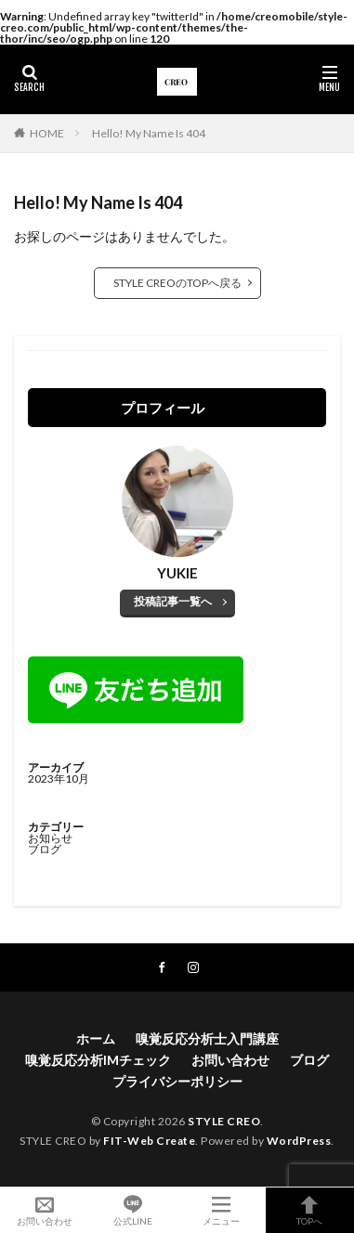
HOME (47, 132)
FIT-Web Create (149, 1141)
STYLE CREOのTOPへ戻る (177, 283)
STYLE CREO (224, 1121)
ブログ (44, 849)
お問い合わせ (230, 1060)
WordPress (299, 1141)
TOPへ (310, 1210)
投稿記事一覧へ (173, 601)
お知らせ (50, 838)
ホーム (95, 1038)
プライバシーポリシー (177, 1081)
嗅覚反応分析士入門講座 (207, 1038)
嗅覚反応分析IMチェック (98, 1060)
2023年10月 (58, 778)
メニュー (221, 1210)
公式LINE (132, 1210)
